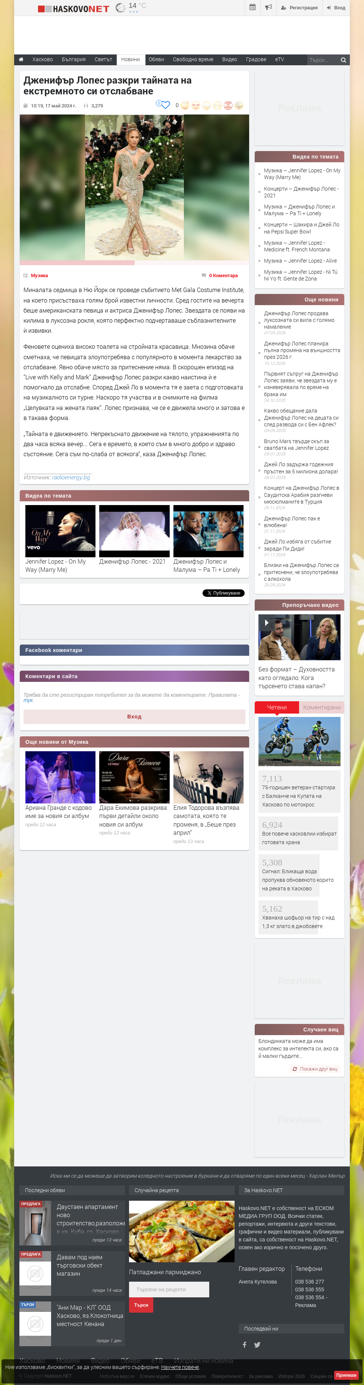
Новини (130, 59)
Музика (39, 275)
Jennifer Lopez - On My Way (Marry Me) (55, 565)
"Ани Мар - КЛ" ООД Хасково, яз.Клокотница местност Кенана (90, 1315)
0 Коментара (223, 275)
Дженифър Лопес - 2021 (132, 561)
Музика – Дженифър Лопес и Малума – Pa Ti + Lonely (299, 210)
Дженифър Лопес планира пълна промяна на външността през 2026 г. (302, 350)
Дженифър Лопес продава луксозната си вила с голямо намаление (299, 320)
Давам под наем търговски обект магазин (80, 1265)
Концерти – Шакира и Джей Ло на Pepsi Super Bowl (301, 228)
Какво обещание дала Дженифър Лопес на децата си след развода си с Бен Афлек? (301, 417)
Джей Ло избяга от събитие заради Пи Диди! (297, 545)
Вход (134, 717)
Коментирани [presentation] (322, 707)
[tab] (277, 709)
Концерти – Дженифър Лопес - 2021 (301, 192)
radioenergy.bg (71, 477)
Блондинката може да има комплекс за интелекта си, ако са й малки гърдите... (298, 1048)
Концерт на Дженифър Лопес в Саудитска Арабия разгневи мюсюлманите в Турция (301, 494)
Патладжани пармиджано (165, 1272)
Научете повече (180, 1366)
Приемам (346, 1375)
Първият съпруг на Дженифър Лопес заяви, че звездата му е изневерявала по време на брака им (301, 384)
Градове (256, 59)
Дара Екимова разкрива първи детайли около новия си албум (133, 815)
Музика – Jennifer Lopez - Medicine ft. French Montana (297, 246)
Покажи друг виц (315, 1069)
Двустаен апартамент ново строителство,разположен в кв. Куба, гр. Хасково (93, 1219)
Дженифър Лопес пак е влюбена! (292, 522)
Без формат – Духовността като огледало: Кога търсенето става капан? (296, 677)
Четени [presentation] (277, 707)
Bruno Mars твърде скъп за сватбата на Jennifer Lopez (296, 444)
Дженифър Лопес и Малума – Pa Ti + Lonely (206, 565)
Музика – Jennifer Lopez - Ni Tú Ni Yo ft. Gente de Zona (301, 275)
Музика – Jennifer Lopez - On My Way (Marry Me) (302, 174)
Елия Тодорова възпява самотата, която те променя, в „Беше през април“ (206, 819)
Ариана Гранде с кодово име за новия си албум (58, 811)
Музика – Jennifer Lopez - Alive (300, 260)
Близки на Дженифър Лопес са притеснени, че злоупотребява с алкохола (301, 571)
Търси (141, 1305)
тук (28, 700)
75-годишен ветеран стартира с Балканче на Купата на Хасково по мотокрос (298, 796)
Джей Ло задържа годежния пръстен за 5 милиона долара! (301, 467)
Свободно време (193, 59)
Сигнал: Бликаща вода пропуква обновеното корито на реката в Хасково (298, 880)
